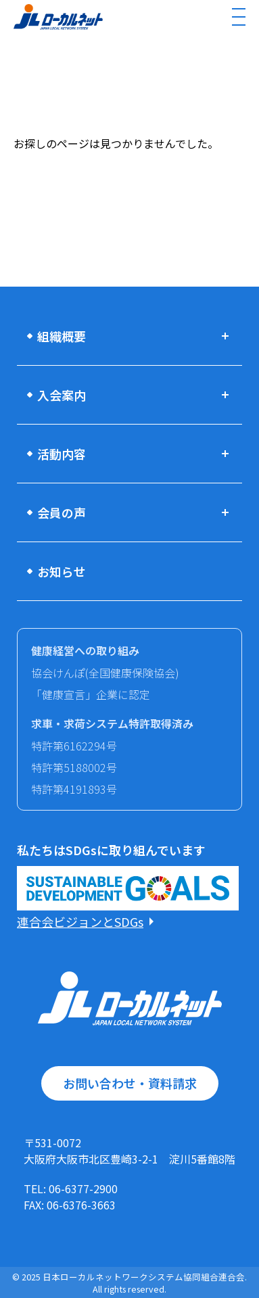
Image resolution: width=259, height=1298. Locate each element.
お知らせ (61, 571)
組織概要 (61, 336)
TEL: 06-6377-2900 (71, 1188)
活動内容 (61, 453)
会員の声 (61, 512)
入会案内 (61, 395)
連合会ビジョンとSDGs (80, 921)
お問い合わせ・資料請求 (130, 1083)
